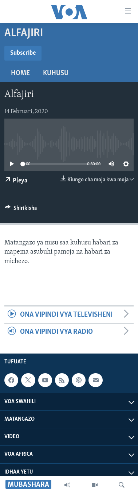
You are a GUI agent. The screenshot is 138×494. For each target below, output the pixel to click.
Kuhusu (55, 73)
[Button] (21, 210)
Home (20, 73)
